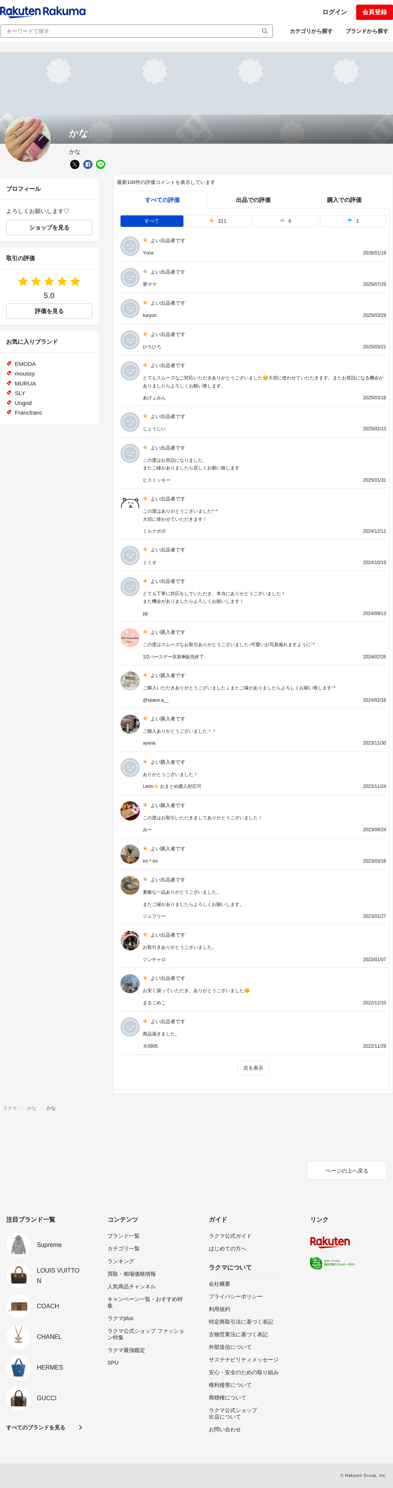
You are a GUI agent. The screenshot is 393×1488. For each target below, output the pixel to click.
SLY (20, 393)
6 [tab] (285, 221)
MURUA (25, 383)
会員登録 (374, 12)
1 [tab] (353, 221)
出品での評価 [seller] (253, 200)
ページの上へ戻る (346, 1171)
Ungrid (23, 403)
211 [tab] (217, 221)
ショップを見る (49, 227)
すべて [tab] (151, 221)
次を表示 (253, 1068)
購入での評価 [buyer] (344, 200)
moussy (25, 373)
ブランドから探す (366, 31)
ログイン (334, 12)
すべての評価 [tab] (162, 200)
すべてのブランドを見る (35, 1427)
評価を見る (49, 311)
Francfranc (29, 412)
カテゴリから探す (311, 31)
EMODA (25, 364)
